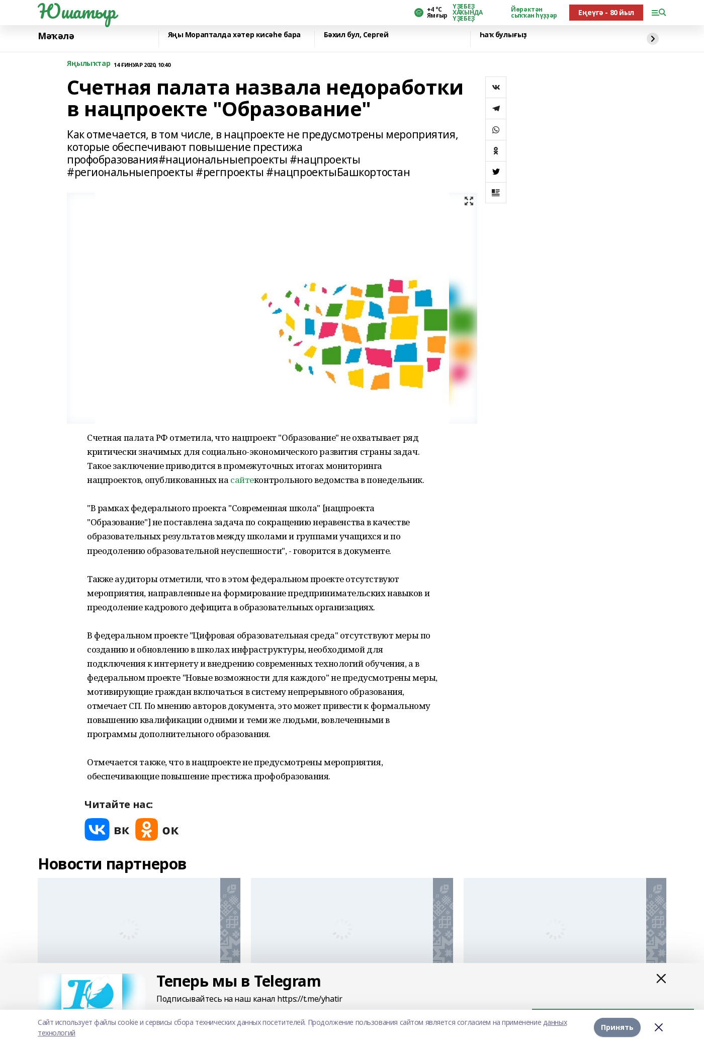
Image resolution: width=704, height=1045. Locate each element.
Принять (617, 1027)
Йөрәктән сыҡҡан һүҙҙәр (534, 13)
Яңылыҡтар (88, 63)
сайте (242, 480)
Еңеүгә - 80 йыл (606, 12)
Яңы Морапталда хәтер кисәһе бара (234, 35)
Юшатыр (76, 11)
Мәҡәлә (56, 36)
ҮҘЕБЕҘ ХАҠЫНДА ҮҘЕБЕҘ (467, 13)
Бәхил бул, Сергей (356, 35)
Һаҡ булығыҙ (503, 35)
